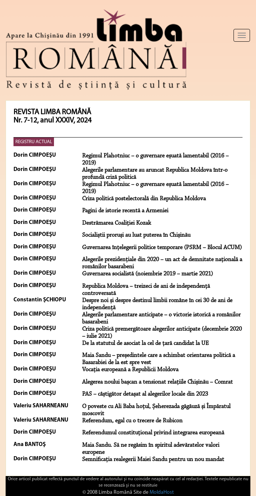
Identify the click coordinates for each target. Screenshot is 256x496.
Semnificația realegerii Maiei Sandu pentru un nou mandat (153, 460)
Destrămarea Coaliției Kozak (116, 223)
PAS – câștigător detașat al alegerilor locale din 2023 (145, 394)
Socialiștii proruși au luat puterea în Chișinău (136, 235)
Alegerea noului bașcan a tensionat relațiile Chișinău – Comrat (157, 382)
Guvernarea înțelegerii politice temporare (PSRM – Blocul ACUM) (162, 248)
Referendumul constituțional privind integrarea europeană (153, 433)
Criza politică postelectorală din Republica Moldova (144, 199)
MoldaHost (162, 492)
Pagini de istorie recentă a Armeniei (125, 211)
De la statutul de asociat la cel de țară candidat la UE (145, 343)
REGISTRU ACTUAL (33, 141)
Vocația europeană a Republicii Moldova (130, 370)
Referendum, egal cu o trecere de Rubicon (132, 421)
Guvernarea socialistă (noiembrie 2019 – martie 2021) (147, 274)
